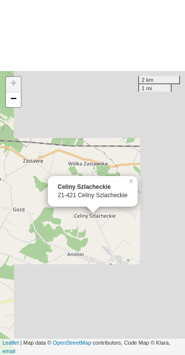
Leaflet (10, 343)
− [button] (13, 99)
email (8, 351)
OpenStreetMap (72, 343)
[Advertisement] (92, 35)
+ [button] (13, 84)
